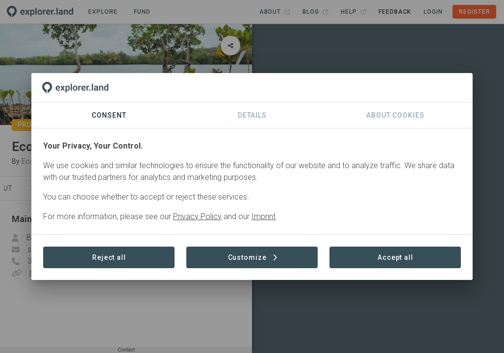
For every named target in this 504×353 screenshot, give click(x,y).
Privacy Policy (197, 216)
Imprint (264, 216)
